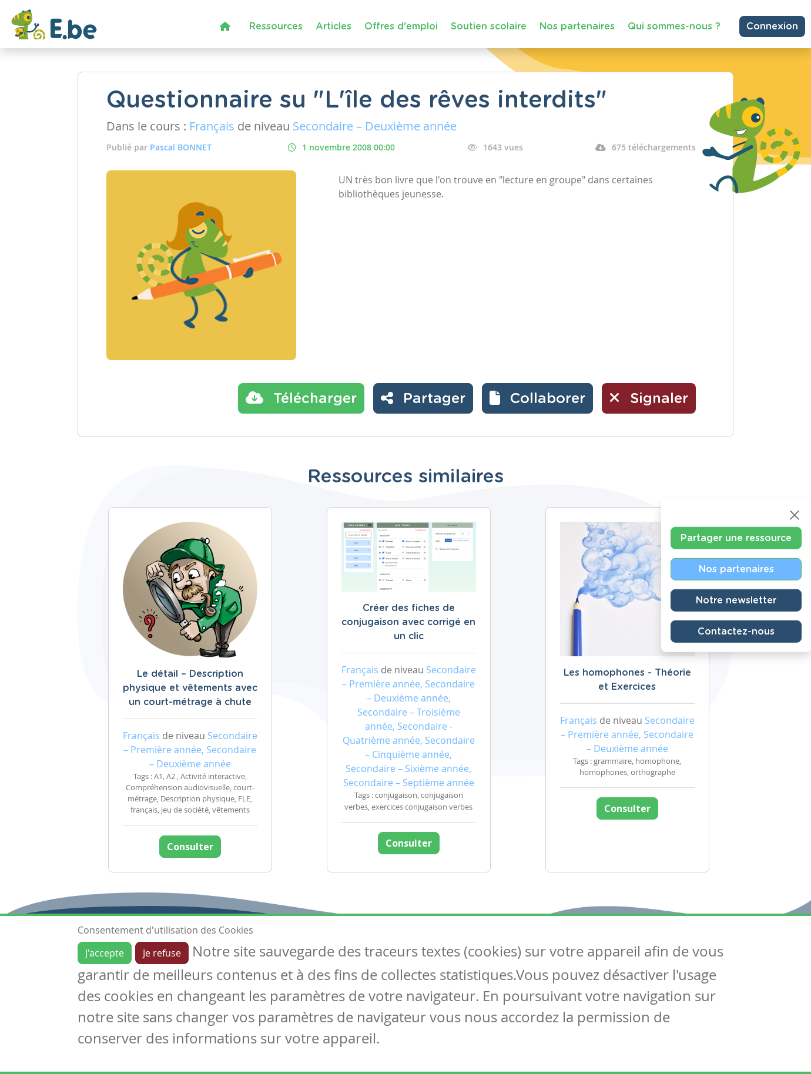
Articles (333, 26)
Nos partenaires (577, 26)
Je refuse (162, 953)
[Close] (794, 515)
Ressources (276, 26)
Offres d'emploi (401, 26)
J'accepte (104, 953)
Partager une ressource (736, 538)
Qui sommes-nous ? (674, 26)
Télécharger (301, 397)
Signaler (648, 397)
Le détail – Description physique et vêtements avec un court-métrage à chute (190, 688)
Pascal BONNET (181, 147)
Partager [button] (423, 397)
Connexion (772, 26)
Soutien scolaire (489, 26)
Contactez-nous (736, 631)
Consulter (190, 846)
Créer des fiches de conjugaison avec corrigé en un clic (408, 622)
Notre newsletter (736, 600)
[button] (537, 398)
